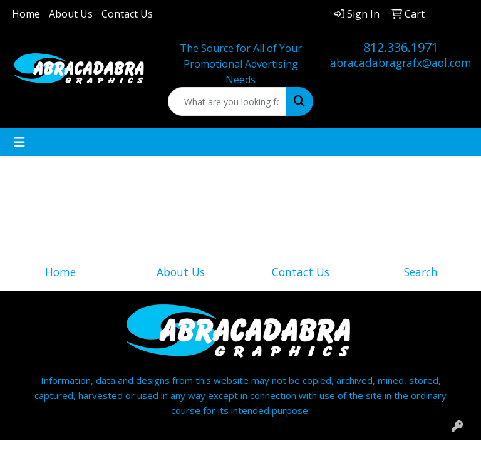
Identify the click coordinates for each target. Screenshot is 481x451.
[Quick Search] (227, 101)
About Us (71, 14)
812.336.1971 (400, 47)
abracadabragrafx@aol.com (401, 62)
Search (421, 271)
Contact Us (127, 14)
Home (26, 14)
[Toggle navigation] (19, 142)
